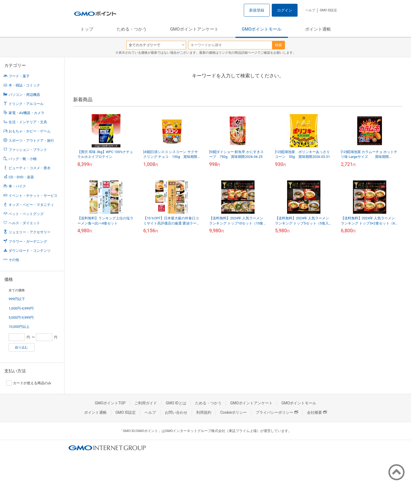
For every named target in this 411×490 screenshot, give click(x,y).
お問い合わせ (176, 412)
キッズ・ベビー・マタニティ (31, 205)
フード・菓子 (19, 76)
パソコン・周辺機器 (24, 95)
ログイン (284, 10)
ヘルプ (310, 10)
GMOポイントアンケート (194, 29)
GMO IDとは (176, 403)
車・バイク (17, 186)
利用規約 (203, 412)
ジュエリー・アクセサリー (30, 232)
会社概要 (317, 412)
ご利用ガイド (145, 403)
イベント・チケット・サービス (33, 196)
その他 (14, 260)
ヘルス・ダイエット (24, 223)
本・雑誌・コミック (24, 85)
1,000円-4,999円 (21, 308)
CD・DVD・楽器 (21, 177)
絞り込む (21, 347)
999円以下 (17, 299)
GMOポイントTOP (110, 403)
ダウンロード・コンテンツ (30, 251)
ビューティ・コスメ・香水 (30, 168)
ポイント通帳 (318, 29)
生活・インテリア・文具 (28, 122)
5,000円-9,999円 (21, 317)
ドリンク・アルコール (26, 104)
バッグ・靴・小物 (23, 159)
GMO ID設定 (328, 10)
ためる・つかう (132, 29)
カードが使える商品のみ (28, 383)
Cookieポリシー (233, 412)
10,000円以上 (19, 327)
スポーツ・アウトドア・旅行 (31, 141)
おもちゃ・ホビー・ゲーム (30, 131)
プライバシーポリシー (277, 412)
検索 (278, 45)
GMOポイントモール (262, 29)
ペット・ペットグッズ (26, 214)
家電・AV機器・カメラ (26, 113)
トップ (86, 29)
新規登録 (256, 10)
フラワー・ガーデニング (28, 241)
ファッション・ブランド (28, 150)
